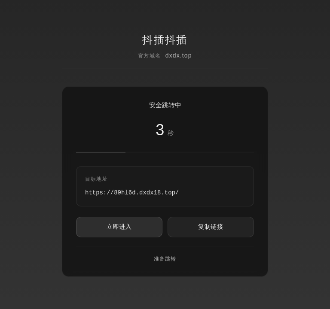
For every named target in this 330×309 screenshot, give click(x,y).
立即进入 (119, 226)
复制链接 (210, 226)
